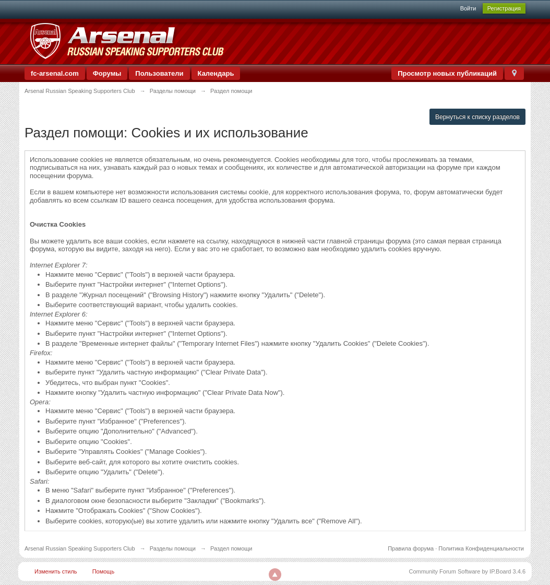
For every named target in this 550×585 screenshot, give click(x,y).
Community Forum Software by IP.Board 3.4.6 (467, 571)
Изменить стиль (55, 571)
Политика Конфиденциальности (481, 548)
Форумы (107, 73)
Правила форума (411, 548)
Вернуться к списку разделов (477, 117)
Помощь (103, 571)
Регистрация (504, 8)
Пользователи (159, 73)
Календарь (216, 73)
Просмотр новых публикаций (447, 73)
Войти (468, 8)
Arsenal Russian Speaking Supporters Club (80, 548)
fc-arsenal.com (55, 73)
